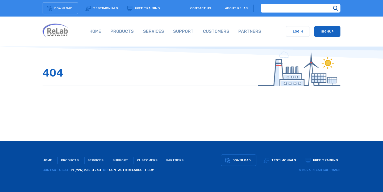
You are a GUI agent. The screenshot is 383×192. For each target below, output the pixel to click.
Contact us (200, 8)
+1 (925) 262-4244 (85, 170)
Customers (147, 160)
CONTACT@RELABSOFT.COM (132, 170)
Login (298, 31)
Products (70, 160)
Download (59, 8)
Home (47, 160)
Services (95, 160)
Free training (143, 8)
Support (120, 160)
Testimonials (101, 8)
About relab (236, 8)
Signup (327, 31)
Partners (175, 160)
